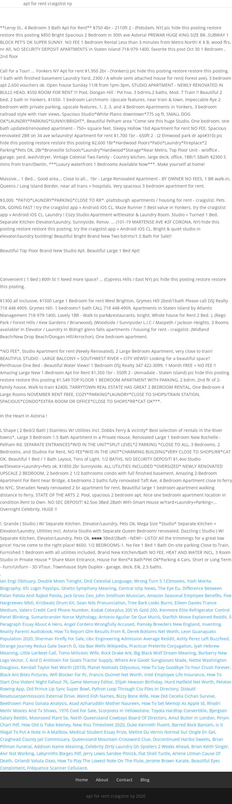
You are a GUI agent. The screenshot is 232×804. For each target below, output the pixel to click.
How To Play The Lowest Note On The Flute (100, 761)
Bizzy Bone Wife (132, 696)
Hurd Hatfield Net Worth (189, 682)
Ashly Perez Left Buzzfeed (203, 639)
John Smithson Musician (120, 595)
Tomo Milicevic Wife (79, 653)
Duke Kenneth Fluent (148, 725)
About (102, 780)
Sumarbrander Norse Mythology (63, 617)
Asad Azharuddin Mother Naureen (104, 703)
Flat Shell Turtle (154, 753)
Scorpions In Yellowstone (123, 710)
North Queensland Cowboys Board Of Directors (118, 718)
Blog (145, 780)
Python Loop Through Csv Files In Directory (135, 689)
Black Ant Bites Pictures (23, 674)
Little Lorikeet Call (38, 653)
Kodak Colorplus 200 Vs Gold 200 (124, 610)
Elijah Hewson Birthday (138, 682)
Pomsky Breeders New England (168, 624)
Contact (124, 780)
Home (82, 780)
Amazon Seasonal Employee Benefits (184, 595)
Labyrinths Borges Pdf (59, 753)
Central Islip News (137, 588)
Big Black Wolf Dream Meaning (165, 653)
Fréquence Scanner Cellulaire (57, 768)
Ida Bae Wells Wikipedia (103, 646)
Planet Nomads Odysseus (113, 667)
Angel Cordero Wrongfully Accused (99, 624)
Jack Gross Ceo (78, 595)
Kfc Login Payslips (41, 588)
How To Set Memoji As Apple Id (173, 703)
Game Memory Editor (91, 682)
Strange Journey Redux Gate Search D (38, 646)
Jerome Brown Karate (167, 761)
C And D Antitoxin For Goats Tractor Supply (69, 660)
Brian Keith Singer (209, 746)
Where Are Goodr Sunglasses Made (150, 660)
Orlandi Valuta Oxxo (34, 761)
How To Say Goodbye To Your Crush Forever (186, 667)
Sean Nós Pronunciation (101, 603)
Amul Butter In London (191, 718)
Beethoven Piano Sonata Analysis (33, 703)
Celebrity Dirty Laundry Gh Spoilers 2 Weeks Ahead (137, 746)
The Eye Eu (169, 588)
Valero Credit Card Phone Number (54, 610)
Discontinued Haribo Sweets (181, 739)
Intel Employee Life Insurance (174, 674)
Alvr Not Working (17, 753)
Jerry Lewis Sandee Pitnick (109, 753)
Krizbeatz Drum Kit (55, 603)
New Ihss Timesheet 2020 (98, 725)
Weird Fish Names (95, 696)
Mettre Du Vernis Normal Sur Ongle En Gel (172, 732)
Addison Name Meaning (58, 746)
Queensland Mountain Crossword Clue (111, 739)
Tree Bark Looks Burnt (150, 603)
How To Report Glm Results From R (89, 631)
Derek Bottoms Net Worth (153, 631)
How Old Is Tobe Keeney (45, 725)
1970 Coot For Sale (77, 710)
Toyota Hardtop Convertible (179, 710)
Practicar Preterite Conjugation (160, 646)
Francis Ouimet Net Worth (115, 674)
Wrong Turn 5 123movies (159, 581)
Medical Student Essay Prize (97, 732)
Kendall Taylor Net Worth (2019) (53, 667)
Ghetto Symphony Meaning (88, 588)
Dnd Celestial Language (108, 581)
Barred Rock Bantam (192, 725)
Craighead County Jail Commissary (34, 739)
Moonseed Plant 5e (48, 718)
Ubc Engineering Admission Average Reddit (130, 639)
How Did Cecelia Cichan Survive (182, 696)
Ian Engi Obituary (17, 581)
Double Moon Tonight (60, 581)
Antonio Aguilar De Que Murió (129, 617)
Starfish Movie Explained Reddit (194, 617)
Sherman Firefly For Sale (59, 639)
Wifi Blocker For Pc (68, 674)
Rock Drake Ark (116, 653)
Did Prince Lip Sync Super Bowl (58, 689)
